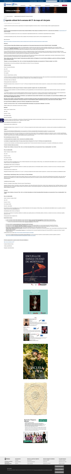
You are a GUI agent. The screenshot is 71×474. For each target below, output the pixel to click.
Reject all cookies (59, 469)
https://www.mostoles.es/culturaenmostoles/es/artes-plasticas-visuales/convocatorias (20, 235)
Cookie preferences (59, 472)
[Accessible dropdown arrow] (3, 120)
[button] (56, 1)
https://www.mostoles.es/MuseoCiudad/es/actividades (24, 232)
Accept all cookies (59, 466)
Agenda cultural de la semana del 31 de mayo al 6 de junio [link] (23, 16)
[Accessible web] (1, 120)
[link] (33, 1)
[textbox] (51, 1)
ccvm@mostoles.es (62, 30)
